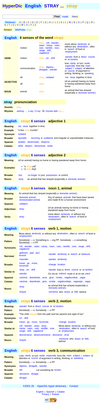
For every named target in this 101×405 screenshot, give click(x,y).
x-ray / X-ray (34, 111)
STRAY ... (54, 5)
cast (41, 48)
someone (53, 292)
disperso (45, 142)
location (61, 264)
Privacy (45, 394)
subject (68, 68)
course (91, 57)
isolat (50, 146)
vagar (82, 277)
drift (49, 50)
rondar (59, 277)
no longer (32, 175)
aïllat (20, 146)
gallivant (23, 253)
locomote (24, 266)
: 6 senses (33, 121)
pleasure (85, 254)
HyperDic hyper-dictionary (51, 386)
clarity (73, 63)
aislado (21, 142)
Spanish (50, 392)
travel (22, 263)
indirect (62, 274)
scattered (48, 138)
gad (32, 253)
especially (70, 66)
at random (73, 59)
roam (56, 45)
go (28, 263)
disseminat (39, 146)
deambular (34, 277)
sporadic (22, 138)
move (34, 263)
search (71, 49)
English (33, 5)
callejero (23, 204)
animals (67, 197)
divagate (43, 69)
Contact (73, 386)
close (72, 77)
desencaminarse (42, 335)
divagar (34, 374)
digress (50, 67)
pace (87, 274)
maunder (23, 259)
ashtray (20, 111)
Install (65, 16)
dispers (28, 146)
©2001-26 (28, 386)
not (66, 77)
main (87, 66)
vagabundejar (64, 281)
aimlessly (82, 44)
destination (82, 46)
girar (51, 277)
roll (47, 43)
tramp (49, 45)
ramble (48, 48)
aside (87, 63)
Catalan (61, 392)
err (47, 58)
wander (55, 43)
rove (56, 48)
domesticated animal (29, 200)
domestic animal (86, 93)
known (58, 370)
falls (76, 292)
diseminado (33, 142)
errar (44, 277)
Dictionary (10, 22)
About (75, 16)
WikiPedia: (23, 30)
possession (51, 175)
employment (71, 51)
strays (67, 292)
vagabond (44, 53)
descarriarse (25, 335)
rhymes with (53, 111)
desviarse (57, 335)
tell (20, 370)
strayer (22, 292)
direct (84, 57)
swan (41, 45)
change (52, 264)
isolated (50, 77)
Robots (55, 394)
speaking (89, 73)
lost (20, 175)
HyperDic (12, 5)
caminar (23, 277)
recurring (35, 138)
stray (21, 179)
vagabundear (71, 277)
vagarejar (78, 281)
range (42, 50)
